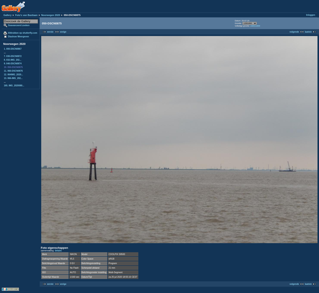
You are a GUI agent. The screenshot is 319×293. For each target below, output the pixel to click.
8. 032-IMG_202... (12, 60)
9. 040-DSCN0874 (13, 63)
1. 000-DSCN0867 (13, 49)
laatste (308, 32)
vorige (63, 32)
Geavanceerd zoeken (19, 25)
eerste (50, 32)
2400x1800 (255, 26)
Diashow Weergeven (18, 36)
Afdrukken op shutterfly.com (22, 33)
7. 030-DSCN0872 (13, 56)
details (58, 250)
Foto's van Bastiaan (26, 15)
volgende (294, 32)
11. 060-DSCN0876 (13, 71)
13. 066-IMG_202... (13, 78)
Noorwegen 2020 (50, 15)
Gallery (7, 15)
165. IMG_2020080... (14, 85)
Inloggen (310, 15)
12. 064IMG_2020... (13, 74)
